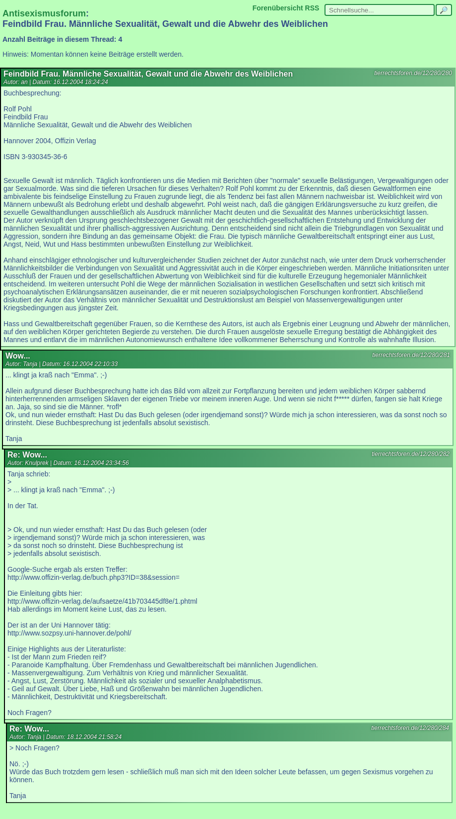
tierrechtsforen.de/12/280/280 (413, 73)
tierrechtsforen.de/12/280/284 (410, 728)
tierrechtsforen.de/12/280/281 (411, 355)
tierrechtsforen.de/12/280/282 (411, 454)
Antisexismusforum (44, 13)
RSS (312, 8)
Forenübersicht (278, 8)
